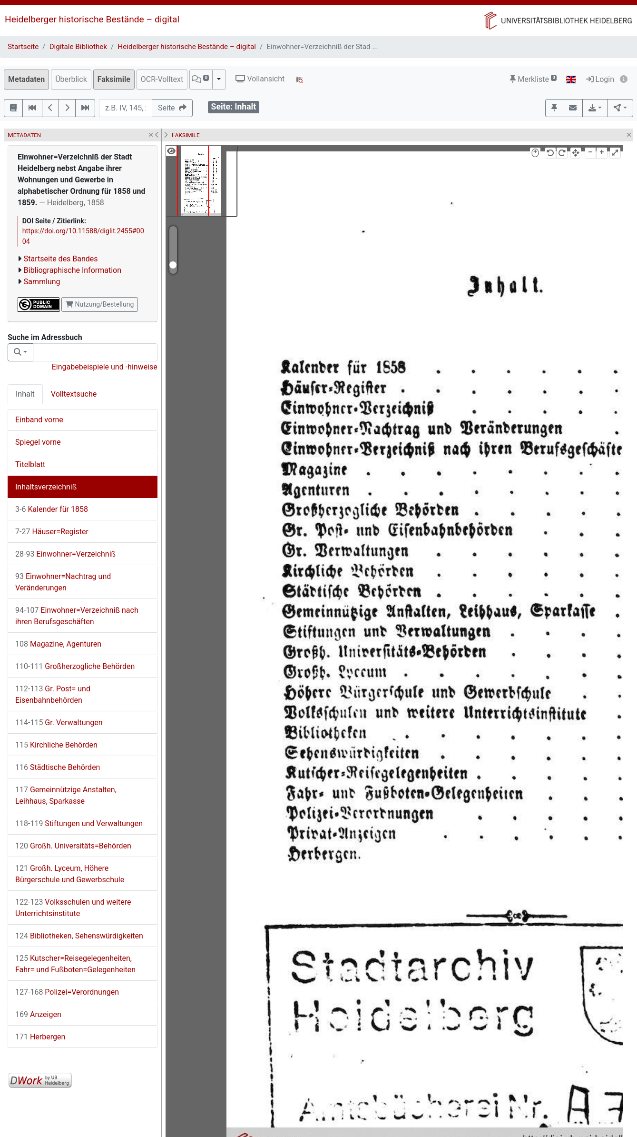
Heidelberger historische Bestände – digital (92, 19)
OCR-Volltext (162, 79)
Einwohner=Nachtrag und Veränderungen (63, 582)
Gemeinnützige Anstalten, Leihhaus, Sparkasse (66, 795)
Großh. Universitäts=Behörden (73, 845)
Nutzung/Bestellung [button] (100, 304)
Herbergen (40, 1036)
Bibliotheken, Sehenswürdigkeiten (79, 935)
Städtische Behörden (57, 767)
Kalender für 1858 (51, 509)
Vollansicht (259, 78)
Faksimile (114, 79)
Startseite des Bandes (61, 258)
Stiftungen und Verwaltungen (79, 823)
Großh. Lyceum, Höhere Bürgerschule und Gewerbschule (69, 874)
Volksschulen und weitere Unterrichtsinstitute (73, 908)
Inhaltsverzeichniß (46, 486)
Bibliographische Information (72, 270)
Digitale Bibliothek (78, 46)
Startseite (23, 46)
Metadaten (26, 79)
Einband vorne (39, 419)
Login (600, 79)
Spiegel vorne (38, 442)
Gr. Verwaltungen (59, 722)
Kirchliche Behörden (56, 744)
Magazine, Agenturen (58, 643)
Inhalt (25, 394)
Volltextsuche (74, 394)
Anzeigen (38, 1014)
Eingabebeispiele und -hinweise (104, 366)
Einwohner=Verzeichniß (65, 554)
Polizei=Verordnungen (67, 992)
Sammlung (42, 281)
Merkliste (533, 79)
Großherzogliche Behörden (75, 666)
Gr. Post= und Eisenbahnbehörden (52, 694)
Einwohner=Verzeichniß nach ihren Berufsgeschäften (76, 616)
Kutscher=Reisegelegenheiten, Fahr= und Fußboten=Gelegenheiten (75, 964)
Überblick (71, 79)
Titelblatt (30, 464)
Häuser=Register (51, 531)
